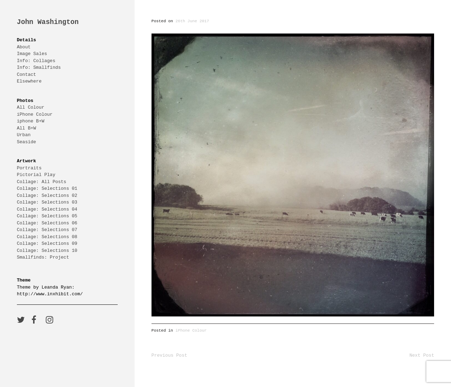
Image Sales (32, 53)
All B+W (26, 128)
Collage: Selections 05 (47, 216)
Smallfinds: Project (43, 257)
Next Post (421, 355)
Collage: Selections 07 (47, 229)
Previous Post (169, 355)
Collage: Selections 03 (47, 202)
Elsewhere (29, 81)
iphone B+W (30, 121)
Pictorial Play (36, 174)
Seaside (26, 142)
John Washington (48, 22)
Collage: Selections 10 (47, 250)
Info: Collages (36, 61)
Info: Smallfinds (39, 67)
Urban (24, 135)
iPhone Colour (34, 114)
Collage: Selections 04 (47, 209)
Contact (26, 74)
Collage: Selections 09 (47, 243)
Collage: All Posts (41, 182)
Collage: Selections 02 (47, 195)
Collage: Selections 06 (47, 223)
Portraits (29, 168)
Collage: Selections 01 (47, 188)
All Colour (30, 107)
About (24, 47)
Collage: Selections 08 (47, 237)
